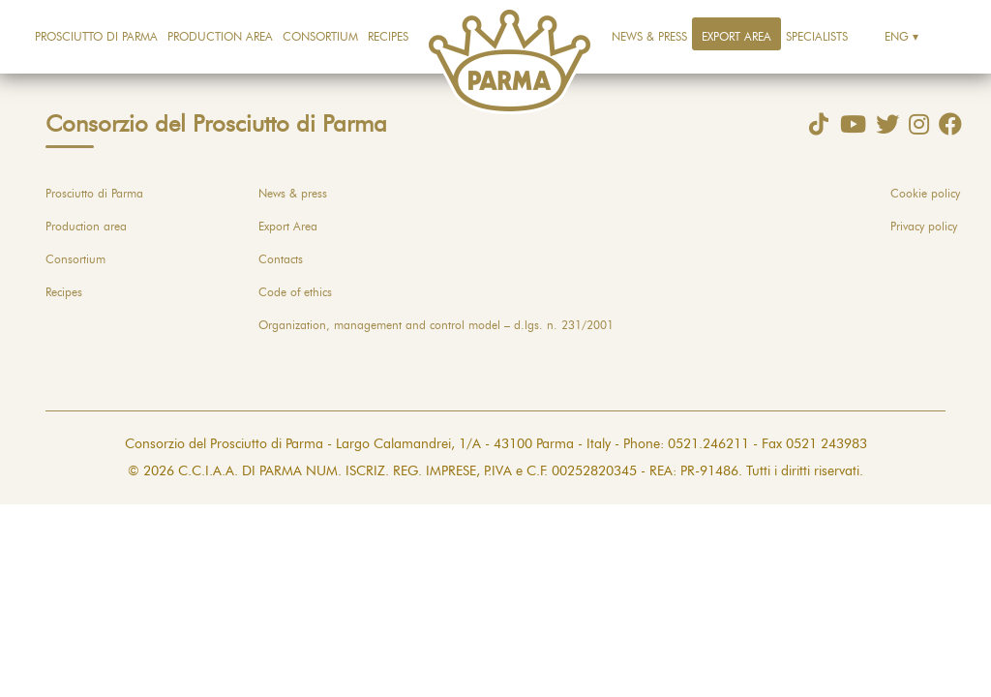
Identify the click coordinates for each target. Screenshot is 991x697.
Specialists (817, 37)
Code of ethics (295, 292)
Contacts (280, 259)
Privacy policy (923, 226)
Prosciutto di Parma (96, 37)
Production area (220, 37)
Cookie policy (925, 193)
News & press (649, 37)
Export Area (736, 37)
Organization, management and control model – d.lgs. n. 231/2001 (436, 325)
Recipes (388, 37)
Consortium (320, 37)
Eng (897, 37)
